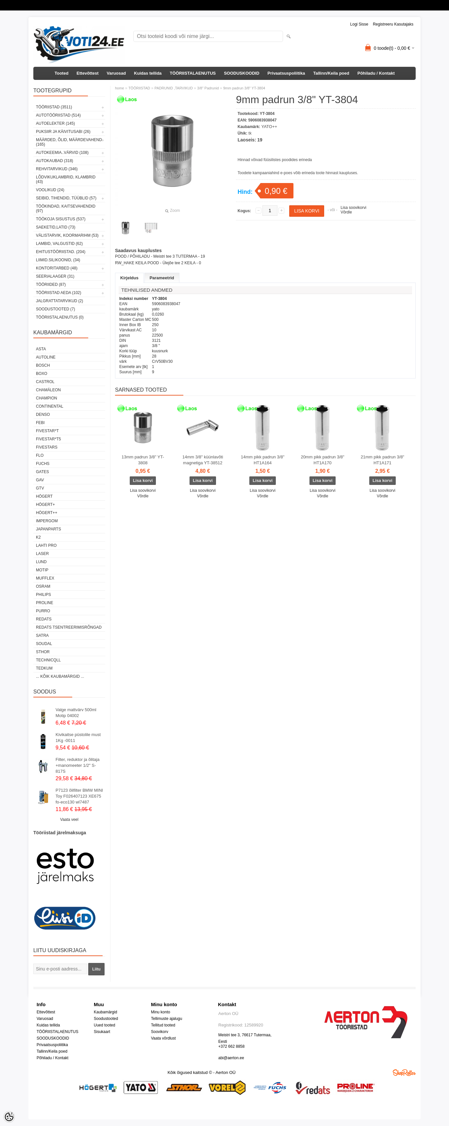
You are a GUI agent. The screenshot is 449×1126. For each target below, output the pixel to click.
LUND (41, 562)
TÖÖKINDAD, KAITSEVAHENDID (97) (65, 208)
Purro (43, 611)
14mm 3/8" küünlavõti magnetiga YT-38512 (202, 459)
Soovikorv (159, 1031)
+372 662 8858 (231, 1046)
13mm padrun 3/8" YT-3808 (143, 459)
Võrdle (346, 212)
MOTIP (42, 570)
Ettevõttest (87, 73)
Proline (44, 602)
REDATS (44, 619)
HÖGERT (44, 496)
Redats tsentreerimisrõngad (69, 627)
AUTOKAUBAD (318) (54, 160)
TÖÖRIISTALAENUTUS (193, 73)
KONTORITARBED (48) (56, 268)
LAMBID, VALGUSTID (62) (59, 243)
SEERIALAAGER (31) (55, 276)
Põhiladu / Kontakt (376, 73)
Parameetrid (162, 277)
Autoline (46, 357)
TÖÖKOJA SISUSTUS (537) (60, 219)
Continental (49, 406)
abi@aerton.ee (231, 1058)
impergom (47, 521)
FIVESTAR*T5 (48, 439)
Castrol (45, 381)
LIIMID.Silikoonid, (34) (58, 260)
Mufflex (45, 578)
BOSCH (43, 365)
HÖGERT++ (46, 512)
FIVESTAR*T (47, 431)
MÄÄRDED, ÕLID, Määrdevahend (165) (69, 142)
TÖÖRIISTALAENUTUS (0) (60, 317)
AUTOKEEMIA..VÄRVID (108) (62, 152)
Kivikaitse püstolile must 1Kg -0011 (78, 737)
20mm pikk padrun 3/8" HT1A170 (322, 459)
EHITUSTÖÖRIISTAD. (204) (60, 251)
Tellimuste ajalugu (166, 1018)
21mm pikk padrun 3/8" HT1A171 (382, 459)
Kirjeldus (129, 277)
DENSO (43, 414)
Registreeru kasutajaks (393, 24)
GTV (40, 488)
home (119, 88)
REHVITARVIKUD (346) (57, 169)
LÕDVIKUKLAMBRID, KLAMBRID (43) (65, 179)
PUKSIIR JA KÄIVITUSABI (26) (63, 131)
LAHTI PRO (46, 545)
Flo (39, 455)
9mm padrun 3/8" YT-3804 (244, 88)
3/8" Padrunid (208, 88)
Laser (42, 553)
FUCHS (42, 463)
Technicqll (48, 660)
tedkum (44, 668)
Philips (43, 594)
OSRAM (43, 586)
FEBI (40, 422)
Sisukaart (102, 1031)
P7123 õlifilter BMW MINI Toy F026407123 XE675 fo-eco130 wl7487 (79, 796)
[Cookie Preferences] (9, 1117)
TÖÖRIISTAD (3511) (54, 107)
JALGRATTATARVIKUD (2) (59, 301)
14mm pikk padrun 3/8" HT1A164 (262, 459)
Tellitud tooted (163, 1025)
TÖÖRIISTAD (139, 88)
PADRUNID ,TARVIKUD (174, 88)
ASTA (41, 349)
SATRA (42, 635)
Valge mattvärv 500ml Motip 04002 (76, 712)
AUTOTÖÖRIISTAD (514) (58, 115)
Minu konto (160, 1012)
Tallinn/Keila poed (331, 73)
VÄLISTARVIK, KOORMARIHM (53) (67, 235)
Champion (46, 398)
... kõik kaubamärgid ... (60, 676)
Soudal (44, 643)
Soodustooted (106, 1018)
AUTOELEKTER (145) (55, 123)
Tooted (61, 73)
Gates (42, 472)
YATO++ (269, 126)
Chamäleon (48, 390)
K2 (38, 537)
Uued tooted (104, 1025)
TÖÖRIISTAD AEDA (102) (58, 292)
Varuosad (116, 73)
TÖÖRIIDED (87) (51, 284)
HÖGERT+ (45, 504)
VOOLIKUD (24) (50, 190)
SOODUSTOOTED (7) (55, 309)
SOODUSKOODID (241, 73)
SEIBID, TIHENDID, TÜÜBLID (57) (66, 198)
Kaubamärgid (105, 1012)
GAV (40, 480)
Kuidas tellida (148, 73)
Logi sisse (359, 24)
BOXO (41, 373)
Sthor (43, 652)
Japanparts (48, 529)
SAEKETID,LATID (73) (55, 227)
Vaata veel (69, 819)
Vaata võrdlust (163, 1038)
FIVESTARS (47, 447)
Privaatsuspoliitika (286, 73)
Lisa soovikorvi (353, 207)
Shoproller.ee (404, 1072)
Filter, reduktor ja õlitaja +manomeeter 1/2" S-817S (77, 765)
